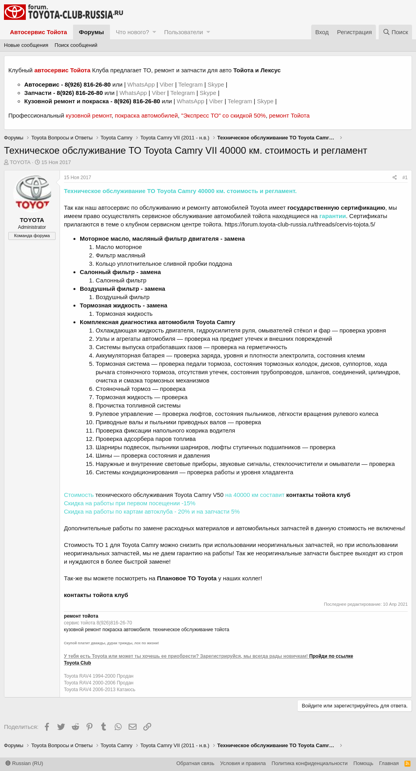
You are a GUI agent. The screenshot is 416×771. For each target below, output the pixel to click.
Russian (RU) (24, 763)
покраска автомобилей (146, 115)
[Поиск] (395, 32)
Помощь (363, 763)
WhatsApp (141, 84)
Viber (166, 84)
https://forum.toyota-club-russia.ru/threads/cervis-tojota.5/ (300, 224)
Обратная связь (195, 763)
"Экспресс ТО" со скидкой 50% (223, 115)
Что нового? (132, 32)
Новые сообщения (26, 45)
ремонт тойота (81, 616)
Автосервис (42, 84)
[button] (154, 32)
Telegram (191, 84)
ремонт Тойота (289, 115)
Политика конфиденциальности (310, 763)
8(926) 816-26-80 (88, 84)
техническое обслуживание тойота (191, 629)
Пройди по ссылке (331, 656)
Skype (217, 84)
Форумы (91, 32)
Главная (389, 763)
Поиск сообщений (76, 45)
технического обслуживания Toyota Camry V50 (159, 494)
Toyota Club (77, 663)
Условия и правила (243, 763)
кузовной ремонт (89, 115)
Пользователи (183, 32)
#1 (405, 177)
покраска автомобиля (126, 629)
